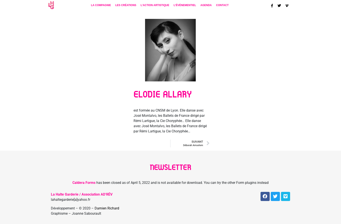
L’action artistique (155, 5)
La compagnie (101, 5)
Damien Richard (107, 208)
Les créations (125, 5)
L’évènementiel (185, 5)
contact (222, 5)
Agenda (206, 5)
